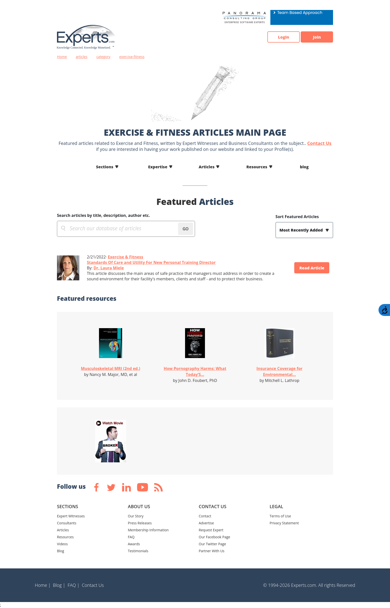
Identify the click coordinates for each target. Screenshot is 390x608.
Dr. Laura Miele (109, 268)
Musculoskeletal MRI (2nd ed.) (110, 368)
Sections (104, 167)
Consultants (66, 523)
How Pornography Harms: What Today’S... (195, 371)
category (103, 56)
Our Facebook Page (214, 537)
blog (304, 167)
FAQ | (74, 585)
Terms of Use (280, 516)
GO (186, 229)
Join (317, 37)
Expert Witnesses (71, 516)
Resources (256, 167)
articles (82, 56)
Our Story (136, 516)
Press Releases (140, 523)
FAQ (131, 537)
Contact (205, 516)
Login (283, 37)
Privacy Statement (284, 523)
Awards (134, 544)
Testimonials (138, 550)
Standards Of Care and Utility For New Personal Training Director (151, 262)
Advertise (206, 523)
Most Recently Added (302, 230)
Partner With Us (211, 550)
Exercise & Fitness (125, 257)
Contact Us (319, 143)
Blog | (59, 585)
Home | (43, 585)
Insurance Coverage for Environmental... (279, 371)
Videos (62, 544)
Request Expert (211, 530)
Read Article (311, 268)
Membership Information (148, 530)
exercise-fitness (132, 56)
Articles (207, 167)
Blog (60, 550)
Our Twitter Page (212, 544)
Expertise (157, 167)
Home (62, 56)
